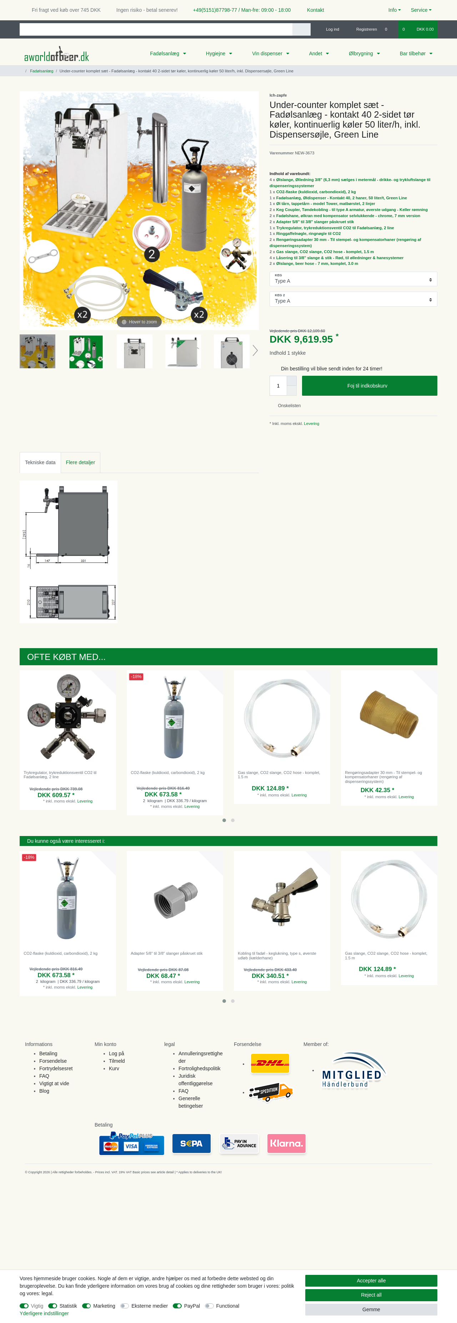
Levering (311, 423)
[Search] (301, 29)
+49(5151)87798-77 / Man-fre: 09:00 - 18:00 (239, 10)
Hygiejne (216, 53)
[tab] (40, 462)
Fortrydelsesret (55, 1068)
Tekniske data (40, 462)
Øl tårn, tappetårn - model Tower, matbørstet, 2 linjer (325, 203)
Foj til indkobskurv (389, 386)
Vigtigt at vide (54, 1083)
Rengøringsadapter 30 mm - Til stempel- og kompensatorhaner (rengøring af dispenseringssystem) (383, 777)
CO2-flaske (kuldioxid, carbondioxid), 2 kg (316, 192)
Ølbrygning (362, 53)
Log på (116, 1053)
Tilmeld (117, 1061)
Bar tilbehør (413, 53)
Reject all (371, 1295)
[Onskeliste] (389, 29)
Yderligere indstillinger (44, 1313)
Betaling (48, 1053)
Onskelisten (286, 405)
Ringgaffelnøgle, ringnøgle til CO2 (308, 233)
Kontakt (312, 10)
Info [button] (392, 10)
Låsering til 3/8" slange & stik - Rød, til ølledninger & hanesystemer (340, 258)
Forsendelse (53, 1061)
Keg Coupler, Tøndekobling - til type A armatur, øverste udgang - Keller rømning (352, 209)
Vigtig (37, 1306)
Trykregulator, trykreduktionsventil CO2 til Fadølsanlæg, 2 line (335, 228)
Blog (44, 1091)
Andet (316, 53)
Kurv (114, 1068)
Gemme (371, 1309)
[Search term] (156, 29)
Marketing (104, 1306)
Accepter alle (371, 1280)
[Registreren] (362, 29)
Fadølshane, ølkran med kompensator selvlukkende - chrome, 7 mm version (348, 216)
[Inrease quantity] (292, 381)
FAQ (44, 1076)
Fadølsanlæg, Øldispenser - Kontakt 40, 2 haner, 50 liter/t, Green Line (341, 198)
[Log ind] (329, 29)
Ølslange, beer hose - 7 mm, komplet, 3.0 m (317, 263)
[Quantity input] (278, 386)
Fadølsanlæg (165, 53)
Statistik (68, 1306)
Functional (228, 1306)
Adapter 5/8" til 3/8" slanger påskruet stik (315, 222)
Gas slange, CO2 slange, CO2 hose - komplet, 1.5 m (325, 252)
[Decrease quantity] (292, 391)
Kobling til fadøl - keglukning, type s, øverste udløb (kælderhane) (277, 955)
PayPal (192, 1306)
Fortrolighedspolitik (200, 1068)
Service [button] (419, 10)
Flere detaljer (80, 462)
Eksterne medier (149, 1306)
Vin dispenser (267, 53)
